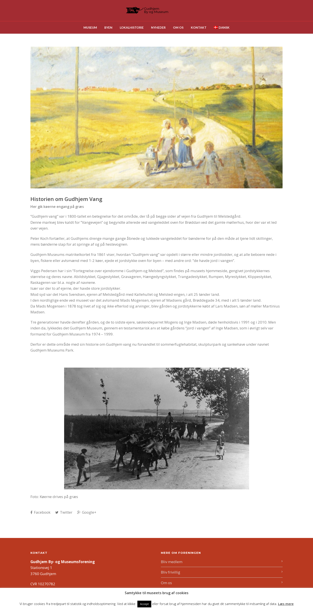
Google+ (86, 512)
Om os (178, 27)
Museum (90, 27)
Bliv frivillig (170, 572)
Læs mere (286, 604)
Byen (108, 27)
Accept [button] (144, 604)
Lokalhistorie (132, 27)
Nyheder (158, 27)
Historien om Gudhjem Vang (66, 198)
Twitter (63, 512)
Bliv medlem (171, 561)
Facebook (40, 512)
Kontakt (198, 27)
